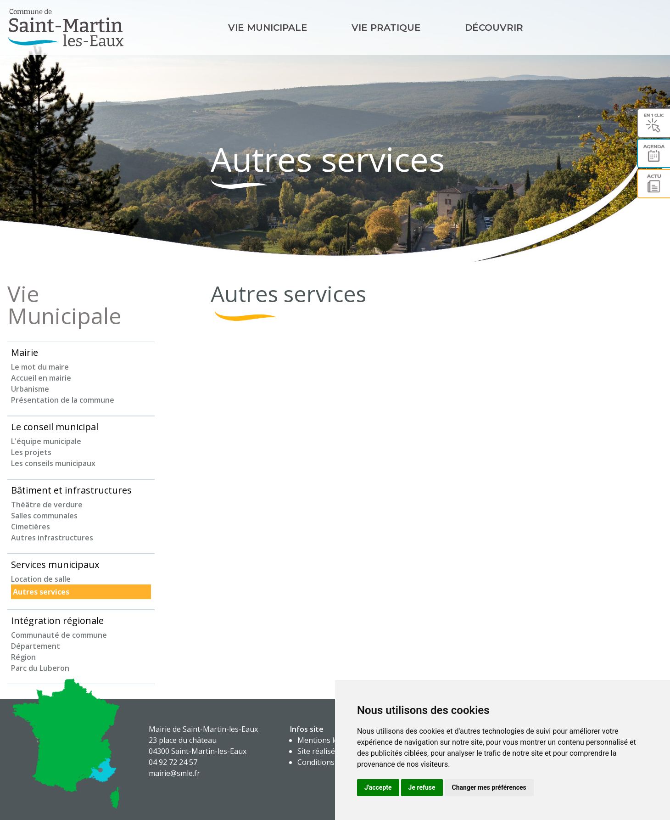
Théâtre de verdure (47, 505)
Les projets (31, 452)
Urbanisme (30, 389)
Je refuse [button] (422, 787)
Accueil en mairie (41, 378)
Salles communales (44, 516)
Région (23, 657)
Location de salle (41, 579)
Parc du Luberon (40, 668)
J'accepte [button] (378, 787)
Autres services (41, 592)
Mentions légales (327, 740)
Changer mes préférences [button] (489, 787)
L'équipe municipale (46, 441)
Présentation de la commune (62, 400)
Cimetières (30, 527)
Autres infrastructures (52, 538)
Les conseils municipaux (53, 463)
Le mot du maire (40, 367)
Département (35, 646)
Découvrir (494, 27)
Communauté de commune (59, 635)
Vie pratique (386, 27)
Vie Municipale (267, 27)
